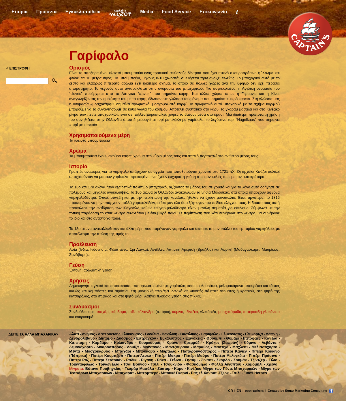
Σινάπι (206, 360)
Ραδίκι (131, 360)
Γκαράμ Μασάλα (138, 368)
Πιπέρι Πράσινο (262, 355)
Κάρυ (177, 368)
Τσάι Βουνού (134, 364)
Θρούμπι (213, 338)
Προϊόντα (46, 11)
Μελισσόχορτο (263, 347)
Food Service (176, 11)
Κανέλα (269, 338)
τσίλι (132, 312)
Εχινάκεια (193, 338)
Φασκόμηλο (195, 364)
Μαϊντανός (150, 347)
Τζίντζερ (256, 360)
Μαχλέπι (239, 347)
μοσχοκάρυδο (229, 312)
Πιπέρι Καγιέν (233, 351)
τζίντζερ (191, 312)
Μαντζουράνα (176, 347)
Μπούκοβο (144, 351)
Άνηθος (87, 334)
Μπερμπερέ (146, 373)
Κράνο (170, 342)
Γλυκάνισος (230, 334)
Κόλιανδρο (122, 342)
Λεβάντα (268, 342)
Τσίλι (153, 364)
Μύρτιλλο (166, 351)
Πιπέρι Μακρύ (166, 355)
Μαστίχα (219, 347)
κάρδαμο (119, 312)
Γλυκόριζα (253, 334)
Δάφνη (271, 334)
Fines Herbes (254, 373)
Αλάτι (74, 334)
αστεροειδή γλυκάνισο (261, 312)
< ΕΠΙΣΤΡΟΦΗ (18, 68)
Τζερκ (223, 373)
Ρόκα (160, 360)
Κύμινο (249, 342)
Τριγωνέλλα (108, 364)
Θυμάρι (231, 338)
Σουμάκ (239, 360)
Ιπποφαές (251, 338)
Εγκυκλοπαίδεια (83, 11)
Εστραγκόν (145, 338)
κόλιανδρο (146, 312)
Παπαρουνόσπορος (197, 351)
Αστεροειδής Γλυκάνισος (119, 334)
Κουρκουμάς (148, 342)
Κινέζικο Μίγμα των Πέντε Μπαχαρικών (221, 368)
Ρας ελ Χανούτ (203, 373)
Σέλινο (174, 360)
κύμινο (177, 312)
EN (239, 390)
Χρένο (270, 364)
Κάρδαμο (99, 342)
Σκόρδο (222, 360)
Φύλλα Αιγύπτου (225, 364)
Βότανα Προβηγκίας (103, 368)
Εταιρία (20, 11)
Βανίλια (151, 334)
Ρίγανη (146, 360)
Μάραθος (200, 347)
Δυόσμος (123, 338)
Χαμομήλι (252, 364)
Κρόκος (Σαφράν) (220, 342)
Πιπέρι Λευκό (138, 355)
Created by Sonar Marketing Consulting (297, 390)
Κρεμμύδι (190, 342)
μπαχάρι (102, 312)
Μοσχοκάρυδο (96, 351)
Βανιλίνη (168, 334)
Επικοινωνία (213, 11)
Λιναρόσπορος (108, 347)
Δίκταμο (104, 338)
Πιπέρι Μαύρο (195, 355)
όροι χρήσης (254, 390)
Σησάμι (190, 360)
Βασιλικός (188, 334)
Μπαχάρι (121, 351)
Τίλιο (271, 360)
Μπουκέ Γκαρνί (173, 373)
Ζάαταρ (163, 368)
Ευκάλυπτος (169, 338)
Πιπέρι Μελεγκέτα (228, 355)
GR (230, 390)
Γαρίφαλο (208, 334)
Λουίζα (132, 347)
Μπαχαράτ (123, 373)
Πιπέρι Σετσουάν (106, 360)
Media (146, 11)
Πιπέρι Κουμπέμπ (106, 355)
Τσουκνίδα (171, 364)
